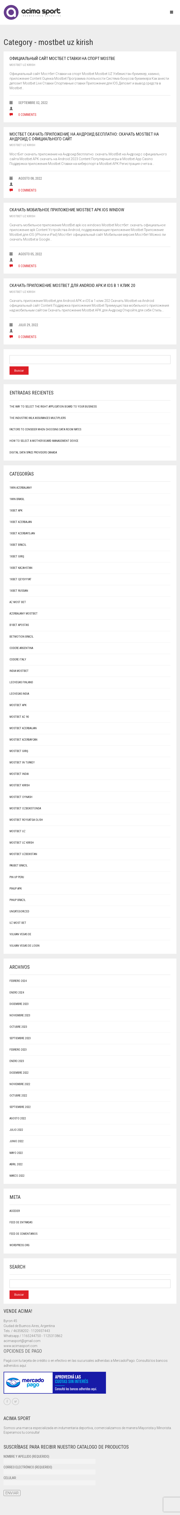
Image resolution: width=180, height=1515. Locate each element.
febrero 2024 (18, 981)
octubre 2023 (18, 1026)
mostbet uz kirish (22, 65)
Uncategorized (19, 911)
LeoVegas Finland (21, 682)
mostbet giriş (19, 751)
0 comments (23, 115)
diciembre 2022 (19, 1072)
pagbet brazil (19, 865)
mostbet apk (18, 705)
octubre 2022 (18, 1095)
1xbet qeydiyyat (20, 579)
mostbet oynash (21, 797)
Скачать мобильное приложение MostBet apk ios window (67, 209)
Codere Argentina (21, 648)
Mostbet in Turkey (22, 762)
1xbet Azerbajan (21, 522)
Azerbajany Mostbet (24, 613)
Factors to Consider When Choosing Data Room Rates (45, 429)
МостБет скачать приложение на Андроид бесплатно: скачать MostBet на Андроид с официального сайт (84, 136)
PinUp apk (16, 888)
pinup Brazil (18, 900)
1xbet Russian (19, 590)
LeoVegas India (19, 693)
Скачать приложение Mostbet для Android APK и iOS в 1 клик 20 (72, 285)
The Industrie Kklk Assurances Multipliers (38, 418)
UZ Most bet (18, 923)
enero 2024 (17, 992)
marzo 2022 (17, 1175)
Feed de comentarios (23, 1233)
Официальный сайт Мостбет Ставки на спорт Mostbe (62, 58)
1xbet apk (16, 510)
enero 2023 (17, 1061)
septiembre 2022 (20, 1107)
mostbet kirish (20, 785)
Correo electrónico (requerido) (49, 1469)
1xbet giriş (17, 556)
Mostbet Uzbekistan (23, 854)
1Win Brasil (17, 499)
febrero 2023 (18, 1049)
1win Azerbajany (21, 487)
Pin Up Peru (17, 877)
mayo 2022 (16, 1153)
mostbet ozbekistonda (25, 808)
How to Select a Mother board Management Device (44, 441)
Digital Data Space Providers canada (33, 452)
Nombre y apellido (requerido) (49, 1459)
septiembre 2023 (20, 1038)
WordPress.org (20, 1245)
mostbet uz (17, 831)
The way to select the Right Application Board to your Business (53, 406)
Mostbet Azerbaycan (23, 739)
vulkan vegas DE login (25, 945)
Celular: (49, 1480)
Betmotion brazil (22, 636)
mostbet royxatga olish (26, 819)
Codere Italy (18, 659)
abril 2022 (16, 1164)
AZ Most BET (18, 602)
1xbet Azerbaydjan (22, 533)
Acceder (15, 1211)
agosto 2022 (18, 1118)
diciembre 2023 (19, 1004)
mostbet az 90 (19, 716)
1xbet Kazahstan (21, 568)
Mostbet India (19, 774)
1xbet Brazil (18, 544)
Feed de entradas (21, 1222)
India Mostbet (19, 671)
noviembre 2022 (20, 1084)
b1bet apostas (19, 625)
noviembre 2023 (20, 1015)
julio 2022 (16, 1129)
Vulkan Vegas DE (20, 934)
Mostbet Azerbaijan (23, 728)
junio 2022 (17, 1141)
